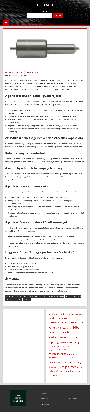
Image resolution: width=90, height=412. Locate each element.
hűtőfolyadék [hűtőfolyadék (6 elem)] (55, 332)
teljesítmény (17, 299)
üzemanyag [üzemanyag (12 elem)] (56, 375)
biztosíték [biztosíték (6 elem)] (62, 314)
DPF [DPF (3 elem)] (50, 318)
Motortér (26, 76)
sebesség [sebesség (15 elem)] (75, 362)
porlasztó (77, 296)
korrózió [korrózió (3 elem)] (56, 346)
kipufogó (43, 296)
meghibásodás (59, 296)
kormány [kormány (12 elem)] (74, 342)
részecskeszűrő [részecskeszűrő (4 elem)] (55, 362)
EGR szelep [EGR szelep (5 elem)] (62, 318)
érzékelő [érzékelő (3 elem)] (80, 371)
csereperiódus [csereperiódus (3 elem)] (79, 314)
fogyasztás (10, 296)
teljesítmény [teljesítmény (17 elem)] (70, 367)
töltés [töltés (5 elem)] (56, 371)
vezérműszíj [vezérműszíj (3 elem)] (63, 371)
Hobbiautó (45, 5)
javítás (26, 296)
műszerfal (68, 296)
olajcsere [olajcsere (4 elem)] (62, 358)
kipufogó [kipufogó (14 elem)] (54, 342)
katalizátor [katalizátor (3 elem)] (70, 338)
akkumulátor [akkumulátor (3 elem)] (53, 314)
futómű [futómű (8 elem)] (57, 327)
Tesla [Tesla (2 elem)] (80, 367)
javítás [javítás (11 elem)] (65, 332)
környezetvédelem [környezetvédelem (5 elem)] (67, 346)
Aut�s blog (45, 404)
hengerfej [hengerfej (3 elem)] (69, 328)
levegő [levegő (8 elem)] (65, 349)
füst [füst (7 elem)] (64, 327)
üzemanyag (27, 299)
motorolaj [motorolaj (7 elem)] (72, 353)
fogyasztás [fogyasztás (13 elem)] (77, 322)
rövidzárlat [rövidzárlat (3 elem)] (65, 362)
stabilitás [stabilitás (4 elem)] (52, 367)
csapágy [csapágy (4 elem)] (71, 314)
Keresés (45, 11)
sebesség (9, 299)
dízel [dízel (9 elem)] (54, 318)
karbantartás (34, 296)
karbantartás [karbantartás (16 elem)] (57, 337)
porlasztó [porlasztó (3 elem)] (70, 358)
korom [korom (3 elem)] (51, 346)
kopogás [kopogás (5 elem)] (64, 342)
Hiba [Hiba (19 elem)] (76, 327)
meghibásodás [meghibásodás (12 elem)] (57, 353)
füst (16, 296)
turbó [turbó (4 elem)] (51, 371)
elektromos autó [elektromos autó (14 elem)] (59, 322)
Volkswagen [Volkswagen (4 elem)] (72, 371)
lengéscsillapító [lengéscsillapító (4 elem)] (55, 350)
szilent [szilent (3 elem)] (59, 367)
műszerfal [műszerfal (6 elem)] (53, 357)
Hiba (20, 296)
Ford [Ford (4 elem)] (51, 328)
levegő (50, 296)
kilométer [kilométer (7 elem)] (79, 337)
